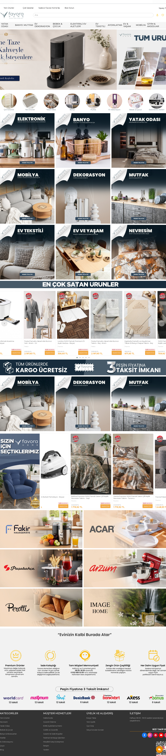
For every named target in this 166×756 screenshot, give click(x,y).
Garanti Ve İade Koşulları (53, 734)
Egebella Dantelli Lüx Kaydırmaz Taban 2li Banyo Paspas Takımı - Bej (149, 342)
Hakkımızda (48, 718)
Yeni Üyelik (90, 722)
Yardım (46, 750)
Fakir (2, 346)
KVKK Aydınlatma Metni (52, 726)
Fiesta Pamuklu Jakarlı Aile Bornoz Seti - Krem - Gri (48, 342)
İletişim (46, 746)
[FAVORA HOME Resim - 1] (27, 140)
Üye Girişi (90, 726)
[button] (78, 86)
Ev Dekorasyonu (6, 742)
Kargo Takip (91, 718)
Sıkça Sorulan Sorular (95, 730)
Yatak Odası (5, 726)
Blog (2, 750)
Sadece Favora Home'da (49, 8)
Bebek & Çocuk (6, 730)
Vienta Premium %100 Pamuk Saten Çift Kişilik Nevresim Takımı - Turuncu (144, 497)
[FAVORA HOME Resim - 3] (138, 140)
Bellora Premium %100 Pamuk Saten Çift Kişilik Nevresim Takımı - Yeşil (102, 497)
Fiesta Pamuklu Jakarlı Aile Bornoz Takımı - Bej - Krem (114, 342)
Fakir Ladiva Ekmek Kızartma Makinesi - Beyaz (12, 342)
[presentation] (4, 59)
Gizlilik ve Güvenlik (50, 730)
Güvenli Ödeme (49, 722)
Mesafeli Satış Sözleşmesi (53, 742)
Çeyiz (2, 746)
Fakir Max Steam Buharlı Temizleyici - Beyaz (59, 497)
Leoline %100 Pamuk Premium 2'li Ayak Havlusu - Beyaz (81, 342)
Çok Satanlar (28, 8)
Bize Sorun (69, 8)
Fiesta (36, 346)
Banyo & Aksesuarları (8, 734)
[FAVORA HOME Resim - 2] (83, 140)
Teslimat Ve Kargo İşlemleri (54, 738)
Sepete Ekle (26, 353)
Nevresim (4, 722)
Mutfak (3, 738)
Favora (70, 346)
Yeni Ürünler (9, 8)
